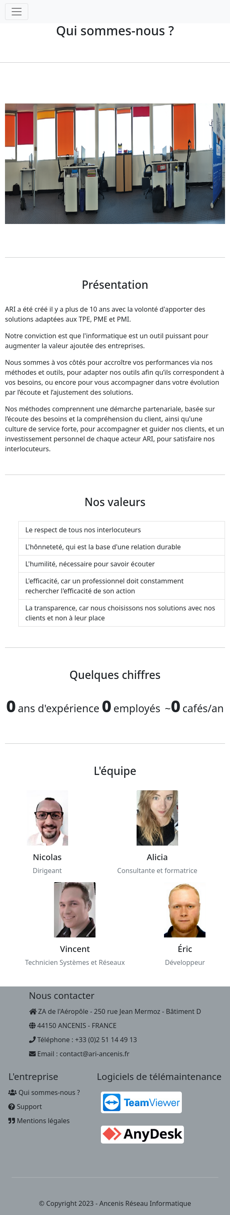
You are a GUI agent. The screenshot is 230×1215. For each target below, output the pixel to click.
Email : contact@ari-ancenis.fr (79, 1053)
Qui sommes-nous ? (44, 1092)
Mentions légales (39, 1120)
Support (25, 1106)
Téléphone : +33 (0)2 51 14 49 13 (83, 1039)
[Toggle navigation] (16, 11)
